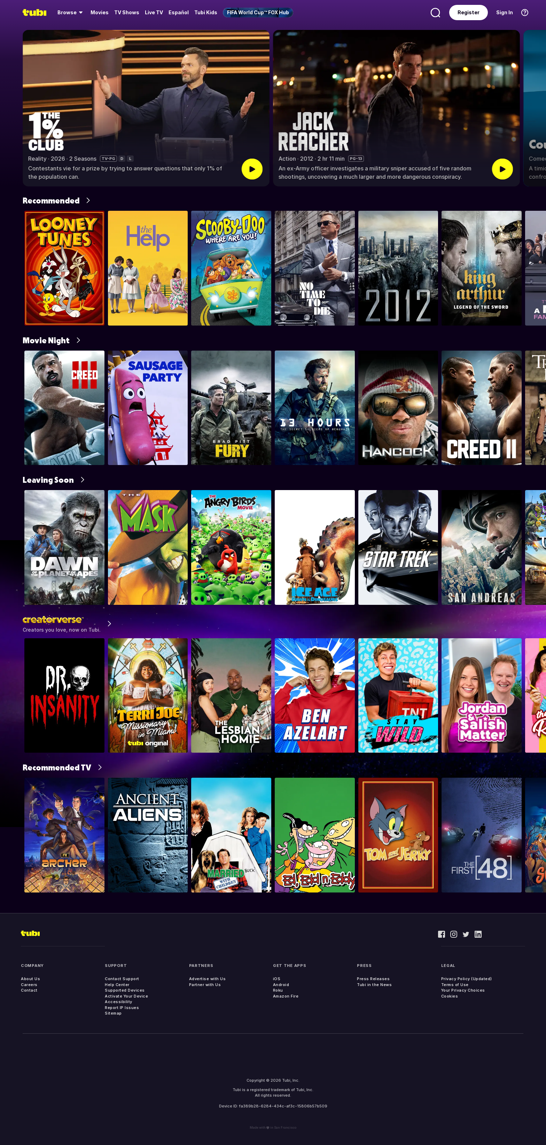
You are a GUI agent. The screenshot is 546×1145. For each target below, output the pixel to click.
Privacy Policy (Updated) (466, 978)
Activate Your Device (126, 996)
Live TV (154, 12)
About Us (30, 978)
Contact (29, 990)
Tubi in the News (374, 984)
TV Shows (126, 12)
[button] (534, 108)
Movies (100, 12)
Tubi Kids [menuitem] (205, 12)
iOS (277, 978)
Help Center (117, 984)
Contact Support (122, 978)
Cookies (449, 996)
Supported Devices (125, 990)
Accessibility (118, 1001)
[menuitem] (71, 12)
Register (468, 12)
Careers (29, 984)
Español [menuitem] (179, 12)
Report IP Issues (122, 1007)
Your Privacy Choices (463, 990)
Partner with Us (205, 984)
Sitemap (113, 1013)
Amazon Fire (286, 996)
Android (281, 984)
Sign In (504, 12)
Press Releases (373, 978)
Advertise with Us (207, 978)
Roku (278, 990)
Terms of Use (455, 984)
